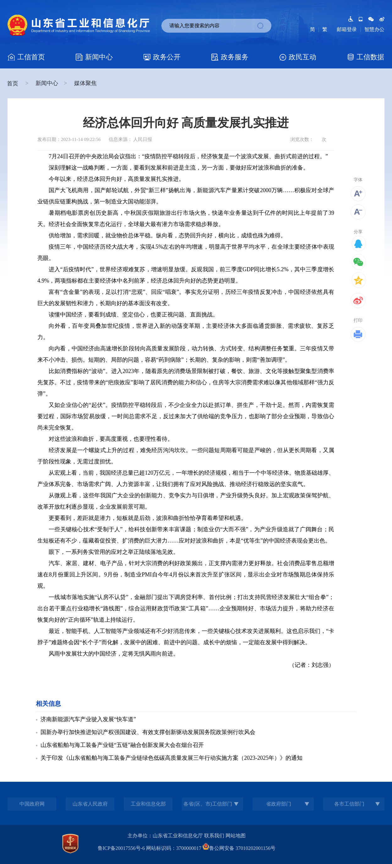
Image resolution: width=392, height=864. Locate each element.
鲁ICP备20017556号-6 (121, 848)
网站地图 (236, 835)
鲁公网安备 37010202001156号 (239, 848)
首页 (13, 83)
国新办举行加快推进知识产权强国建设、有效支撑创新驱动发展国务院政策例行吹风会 (148, 732)
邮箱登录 (347, 29)
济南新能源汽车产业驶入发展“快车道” (88, 719)
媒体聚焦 (85, 83)
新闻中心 (46, 83)
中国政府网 (32, 804)
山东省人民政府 (90, 804)
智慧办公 (374, 29)
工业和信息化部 (148, 804)
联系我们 (214, 835)
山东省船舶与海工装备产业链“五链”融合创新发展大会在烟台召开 (122, 745)
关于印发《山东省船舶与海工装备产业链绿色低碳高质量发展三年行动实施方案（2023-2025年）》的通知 (171, 758)
